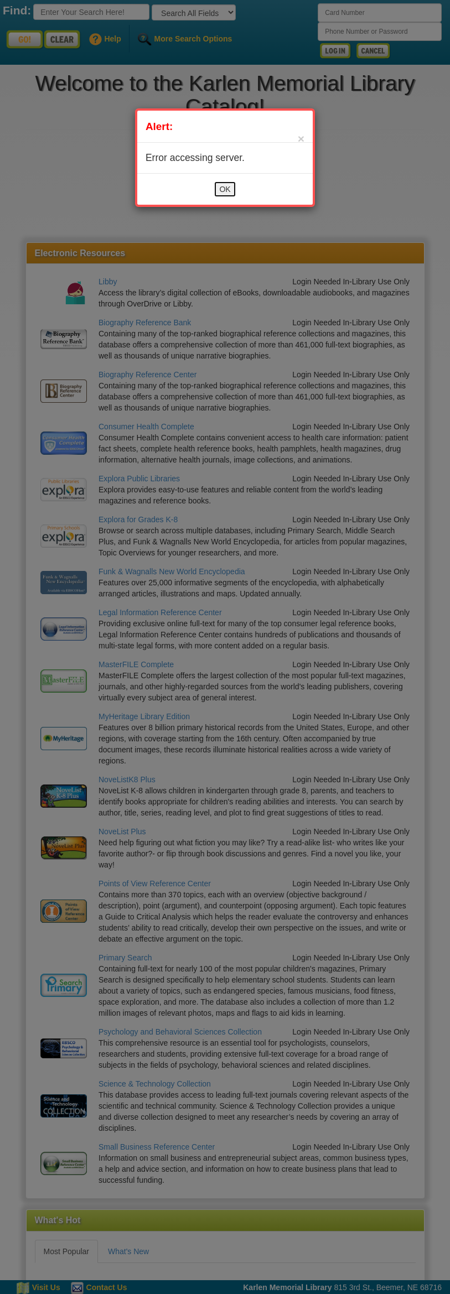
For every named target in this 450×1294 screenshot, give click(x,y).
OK (224, 189)
